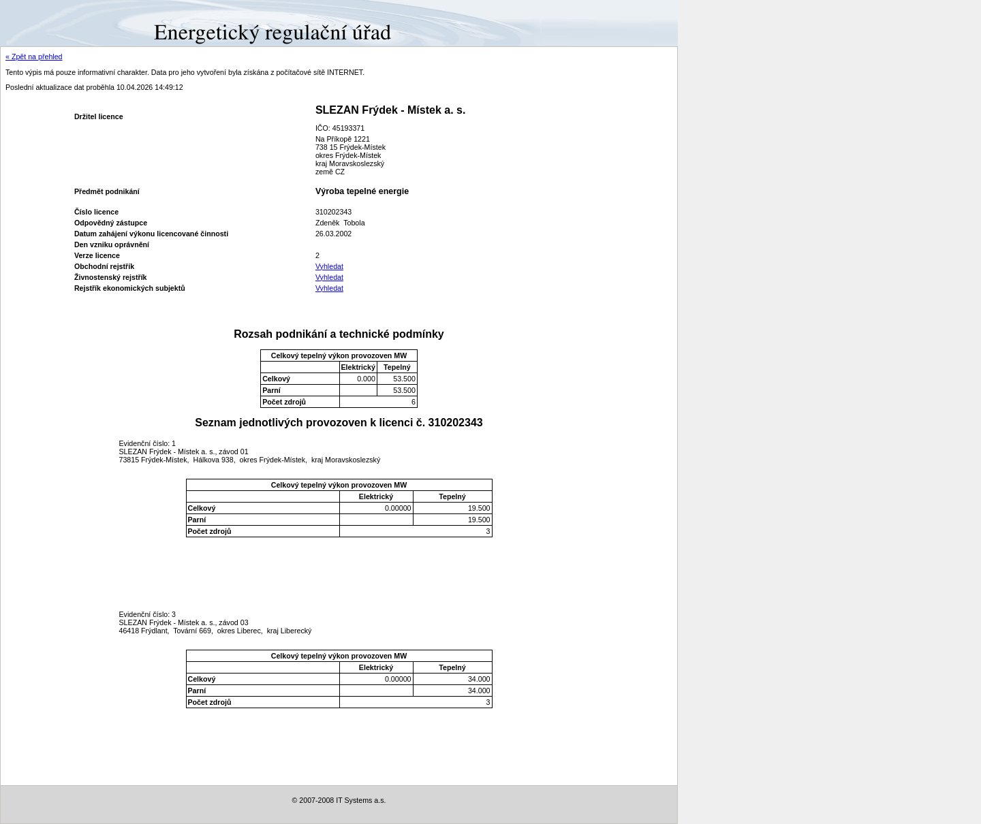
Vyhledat (329, 266)
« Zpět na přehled (34, 56)
